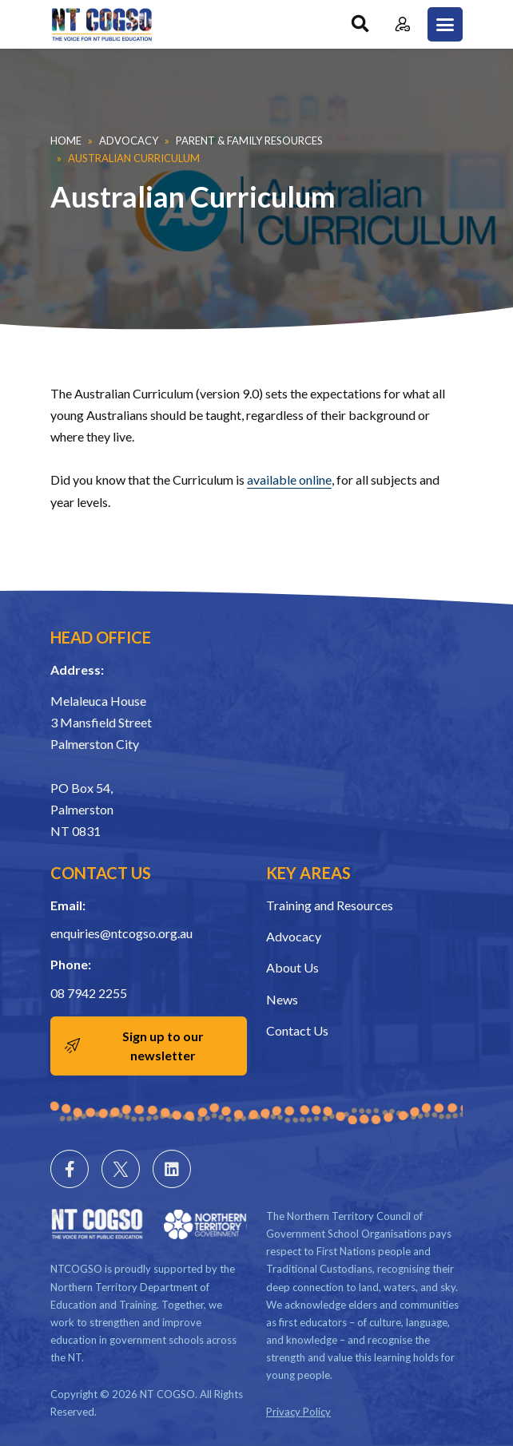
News (282, 999)
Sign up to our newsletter (163, 1045)
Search (360, 24)
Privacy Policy (298, 1411)
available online (289, 479)
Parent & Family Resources (249, 140)
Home (66, 140)
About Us (292, 967)
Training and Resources (329, 905)
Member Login (402, 24)
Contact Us (297, 1030)
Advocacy (128, 140)
